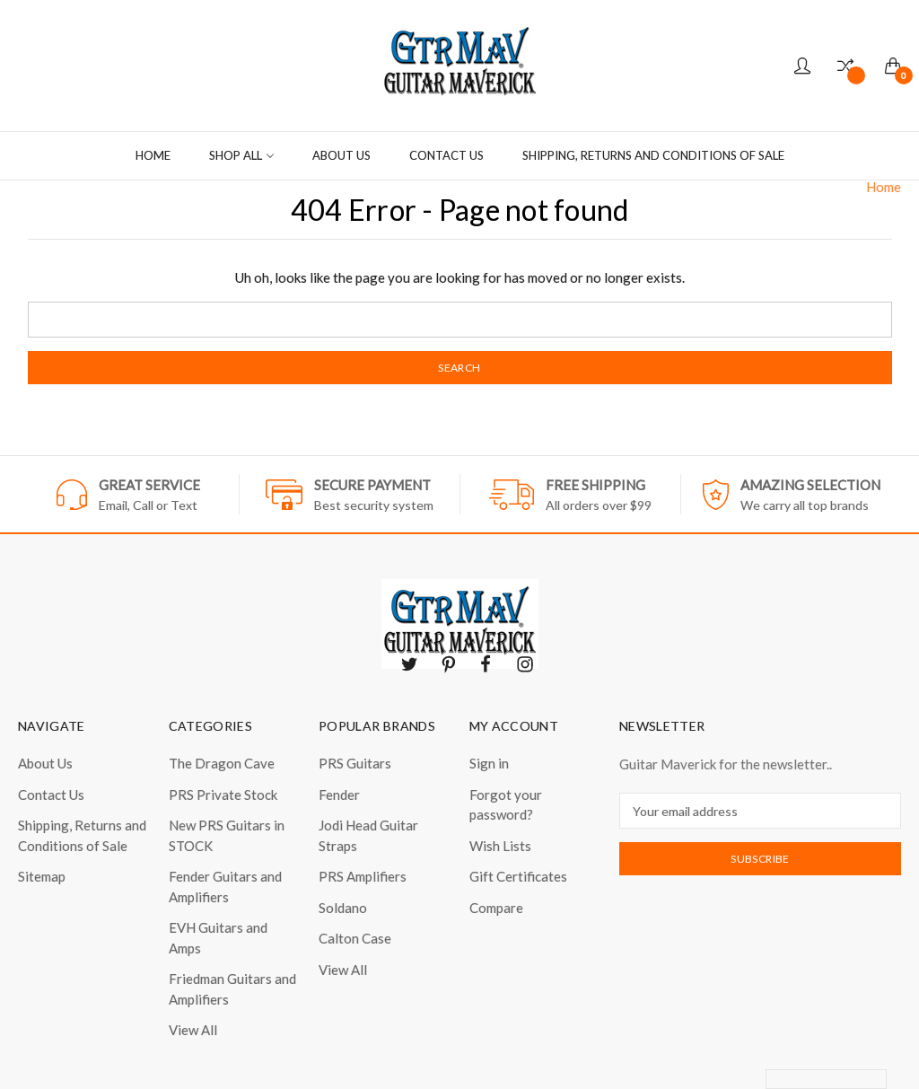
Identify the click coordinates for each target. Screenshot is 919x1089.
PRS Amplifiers (363, 876)
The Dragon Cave (222, 763)
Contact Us (446, 155)
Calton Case (355, 938)
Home (153, 155)
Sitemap (42, 876)
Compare (496, 908)
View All (193, 1030)
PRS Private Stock (223, 794)
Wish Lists (500, 846)
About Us (341, 155)
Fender (339, 794)
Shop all (241, 155)
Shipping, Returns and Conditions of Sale (653, 155)
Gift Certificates (518, 876)
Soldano (343, 908)
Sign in (489, 763)
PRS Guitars (355, 763)
